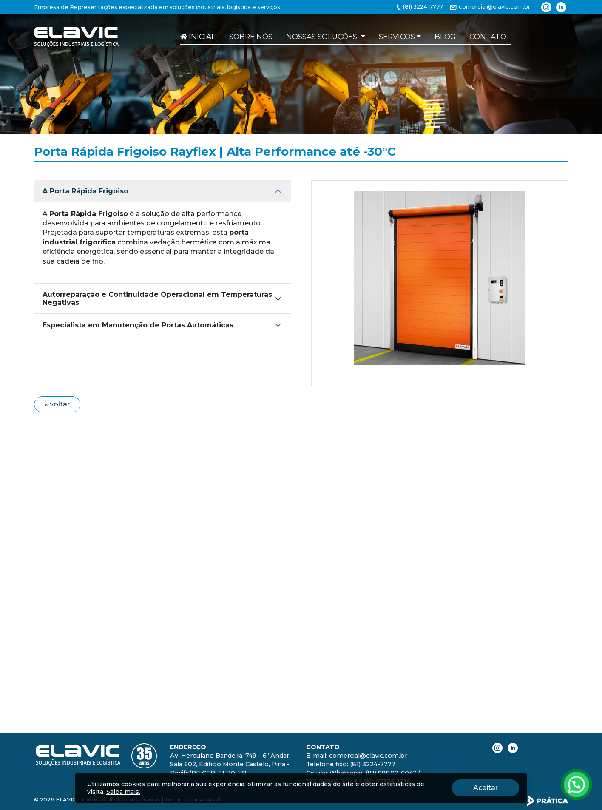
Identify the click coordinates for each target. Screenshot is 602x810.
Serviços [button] (397, 36)
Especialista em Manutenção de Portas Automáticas (138, 321)
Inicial (198, 36)
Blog (445, 36)
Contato (487, 36)
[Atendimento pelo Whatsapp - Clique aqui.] (576, 784)
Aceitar (496, 787)
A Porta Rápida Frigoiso (85, 187)
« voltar (57, 400)
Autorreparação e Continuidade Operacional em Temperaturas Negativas (157, 294)
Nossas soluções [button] (322, 36)
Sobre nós (251, 36)
